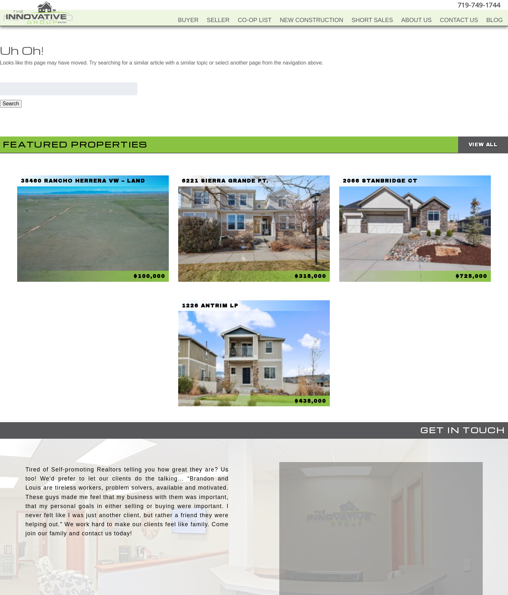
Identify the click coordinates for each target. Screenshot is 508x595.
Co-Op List (254, 20)
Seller (218, 20)
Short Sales (372, 20)
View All (483, 144)
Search (11, 103)
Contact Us (459, 20)
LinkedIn (266, 559)
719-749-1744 (480, 4)
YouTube (240, 559)
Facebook (227, 559)
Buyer (188, 20)
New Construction (311, 20)
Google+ (279, 559)
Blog (494, 20)
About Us (416, 20)
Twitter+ (253, 559)
